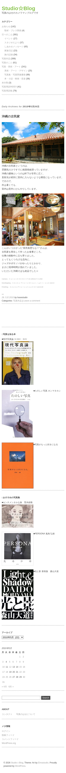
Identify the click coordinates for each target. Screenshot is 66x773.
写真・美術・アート (11, 66)
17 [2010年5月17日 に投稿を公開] (3, 672)
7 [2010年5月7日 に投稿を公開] (16, 662)
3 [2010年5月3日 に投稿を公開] (3, 662)
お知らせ (6, 26)
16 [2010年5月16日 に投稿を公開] (24, 667)
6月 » (11, 686)
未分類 (5, 82)
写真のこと (7, 62)
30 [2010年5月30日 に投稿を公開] (24, 677)
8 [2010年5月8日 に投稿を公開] (20, 662)
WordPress (20, 766)
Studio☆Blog (18, 8)
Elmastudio (43, 762)
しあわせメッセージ (13, 46)
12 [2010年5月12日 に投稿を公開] (10, 667)
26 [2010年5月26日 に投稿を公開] (10, 677)
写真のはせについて (25, 714)
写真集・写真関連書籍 (15, 74)
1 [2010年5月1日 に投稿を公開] (20, 657)
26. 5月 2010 (8, 297)
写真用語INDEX (9, 86)
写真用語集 (7, 90)
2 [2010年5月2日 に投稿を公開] (23, 657)
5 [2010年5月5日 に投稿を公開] (9, 662)
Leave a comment (31, 301)
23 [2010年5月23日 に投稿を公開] (24, 672)
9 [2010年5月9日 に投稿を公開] (23, 662)
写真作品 (6, 58)
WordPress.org (9, 743)
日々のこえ (7, 34)
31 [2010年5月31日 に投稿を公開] (3, 682)
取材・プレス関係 (12, 30)
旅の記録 (8, 54)
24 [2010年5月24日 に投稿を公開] (3, 677)
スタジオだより (11, 42)
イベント (8, 38)
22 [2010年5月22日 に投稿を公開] (20, 672)
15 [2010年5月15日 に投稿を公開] (20, 667)
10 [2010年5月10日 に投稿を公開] (3, 667)
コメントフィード (10, 739)
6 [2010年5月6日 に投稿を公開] (13, 662)
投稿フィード (8, 735)
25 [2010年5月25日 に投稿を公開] (7, 677)
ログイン (6, 731)
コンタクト (7, 714)
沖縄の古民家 (11, 116)
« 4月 (4, 686)
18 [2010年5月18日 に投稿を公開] (7, 672)
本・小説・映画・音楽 (15, 78)
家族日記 (8, 50)
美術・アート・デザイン (16, 70)
